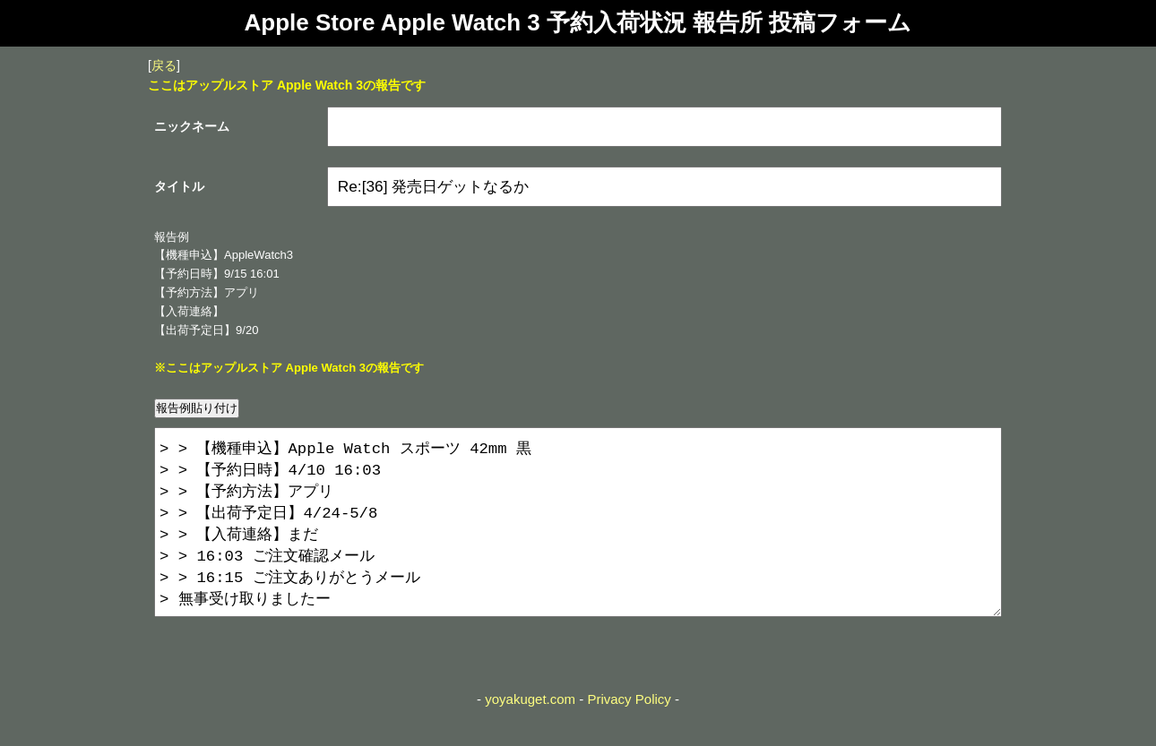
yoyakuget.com (530, 734)
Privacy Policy (628, 734)
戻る (164, 65)
